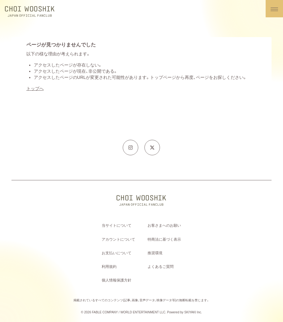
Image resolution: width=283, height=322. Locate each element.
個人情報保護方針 (116, 280)
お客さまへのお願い (164, 225)
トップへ (35, 88)
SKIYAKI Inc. (193, 312)
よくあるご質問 (161, 266)
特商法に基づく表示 (164, 239)
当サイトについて (116, 225)
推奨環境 (155, 253)
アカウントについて (118, 239)
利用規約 (109, 266)
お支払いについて (116, 253)
